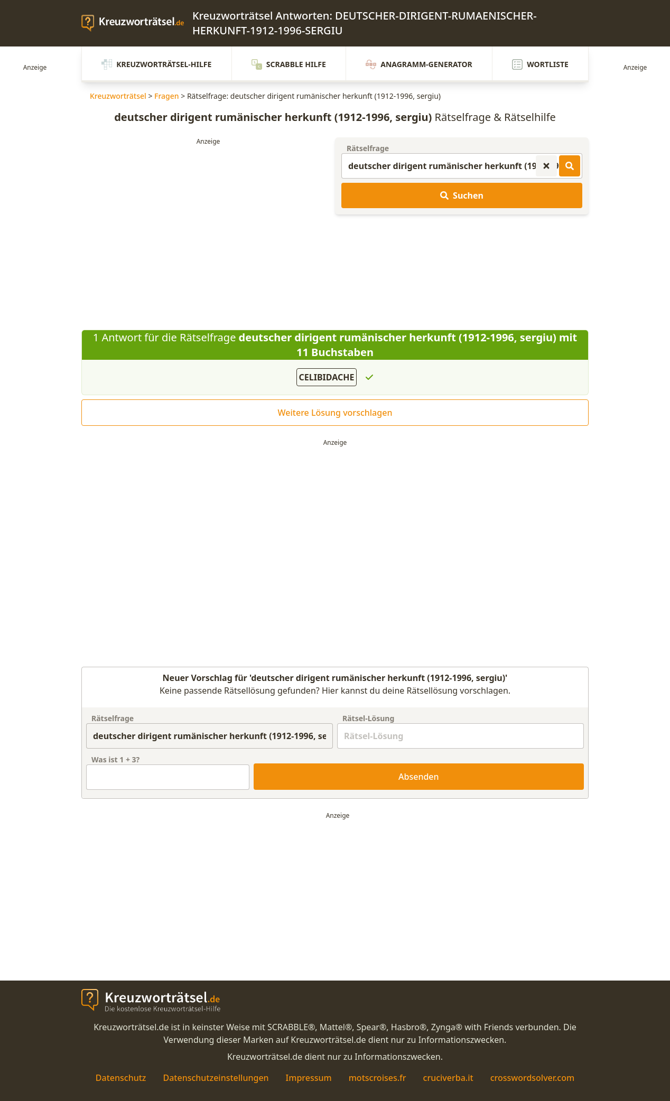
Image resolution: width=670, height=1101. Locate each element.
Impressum (309, 1078)
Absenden (418, 776)
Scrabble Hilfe (289, 64)
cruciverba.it (448, 1078)
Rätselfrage (368, 148)
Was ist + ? (115, 759)
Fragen (166, 96)
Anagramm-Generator (419, 64)
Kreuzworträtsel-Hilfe (156, 64)
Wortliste (540, 64)
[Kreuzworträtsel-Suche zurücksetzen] (546, 165)
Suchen (461, 195)
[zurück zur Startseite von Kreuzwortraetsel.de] (136, 23)
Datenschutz (121, 1078)
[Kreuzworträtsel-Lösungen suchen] (569, 165)
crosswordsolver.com (532, 1078)
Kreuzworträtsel (118, 96)
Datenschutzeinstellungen (215, 1078)
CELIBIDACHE (327, 377)
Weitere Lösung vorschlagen (335, 412)
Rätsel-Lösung (368, 718)
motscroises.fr (377, 1078)
